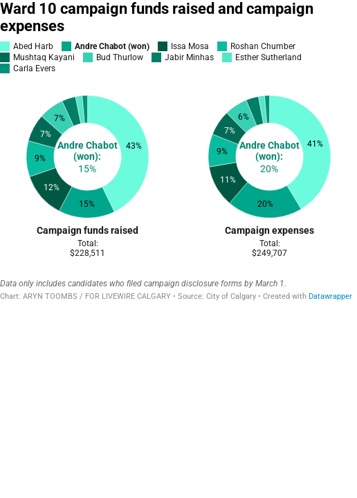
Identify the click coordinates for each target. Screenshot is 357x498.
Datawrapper (330, 296)
